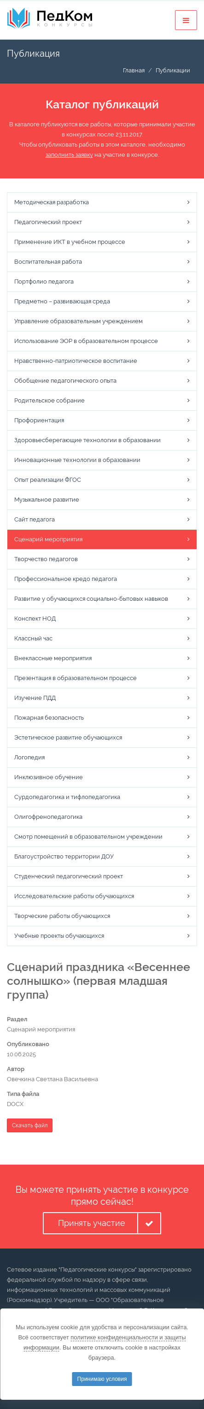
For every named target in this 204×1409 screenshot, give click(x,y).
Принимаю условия (102, 1379)
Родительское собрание (49, 400)
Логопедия (29, 757)
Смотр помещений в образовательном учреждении (88, 836)
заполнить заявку (69, 154)
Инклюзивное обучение (48, 777)
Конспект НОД (35, 618)
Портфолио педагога (44, 281)
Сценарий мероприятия (48, 539)
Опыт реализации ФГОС (47, 479)
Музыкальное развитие (46, 499)
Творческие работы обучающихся (62, 915)
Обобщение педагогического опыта (65, 380)
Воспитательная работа (48, 261)
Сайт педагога (34, 519)
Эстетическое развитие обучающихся (68, 737)
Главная (134, 70)
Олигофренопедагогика (48, 816)
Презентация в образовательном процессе (75, 678)
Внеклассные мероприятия (53, 658)
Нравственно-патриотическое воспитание (75, 360)
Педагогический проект (48, 222)
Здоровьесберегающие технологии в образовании (87, 440)
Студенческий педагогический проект (68, 876)
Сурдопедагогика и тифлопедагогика (67, 796)
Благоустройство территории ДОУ (64, 856)
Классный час (33, 638)
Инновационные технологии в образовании (77, 459)
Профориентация (39, 420)
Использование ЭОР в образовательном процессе (86, 340)
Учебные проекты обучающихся (59, 935)
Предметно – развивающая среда (62, 301)
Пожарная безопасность (49, 717)
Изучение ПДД (35, 697)
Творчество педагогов (46, 559)
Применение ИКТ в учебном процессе (69, 241)
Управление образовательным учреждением (78, 321)
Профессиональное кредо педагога (65, 578)
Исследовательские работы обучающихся (74, 896)
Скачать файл (29, 1125)
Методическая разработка (51, 202)
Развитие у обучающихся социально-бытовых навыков (91, 598)
